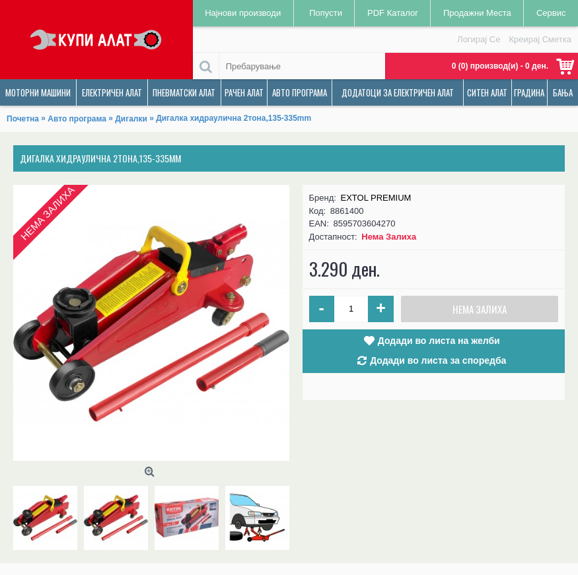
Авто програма (77, 118)
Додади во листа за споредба (438, 360)
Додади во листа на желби (439, 340)
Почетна (23, 118)
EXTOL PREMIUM (376, 198)
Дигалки (131, 118)
